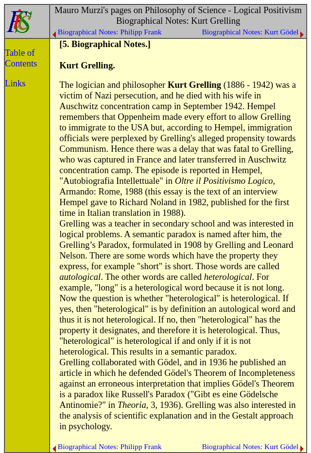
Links (15, 83)
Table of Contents (21, 58)
